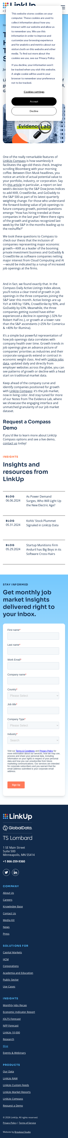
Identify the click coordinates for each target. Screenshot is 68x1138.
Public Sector (11, 979)
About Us (8, 893)
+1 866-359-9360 (14, 861)
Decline (34, 111)
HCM (6, 959)
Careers (7, 899)
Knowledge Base (13, 906)
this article (14, 185)
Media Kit (9, 920)
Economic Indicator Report (19, 1012)
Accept (34, 101)
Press (6, 933)
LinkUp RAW (10, 1078)
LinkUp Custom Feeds (16, 1085)
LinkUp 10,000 (11, 1032)
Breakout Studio (23, 1131)
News (6, 927)
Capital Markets (12, 952)
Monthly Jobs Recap (15, 1005)
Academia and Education (18, 973)
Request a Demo (13, 1105)
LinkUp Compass (14, 161)
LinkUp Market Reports (17, 1092)
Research (8, 1039)
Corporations (11, 966)
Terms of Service (27, 1122)
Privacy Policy (10, 1122)
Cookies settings (34, 91)
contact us (10, 443)
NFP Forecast (10, 1025)
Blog (5, 1046)
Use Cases (9, 986)
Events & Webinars (14, 1052)
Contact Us (9, 913)
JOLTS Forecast (12, 1019)
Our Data (8, 1071)
